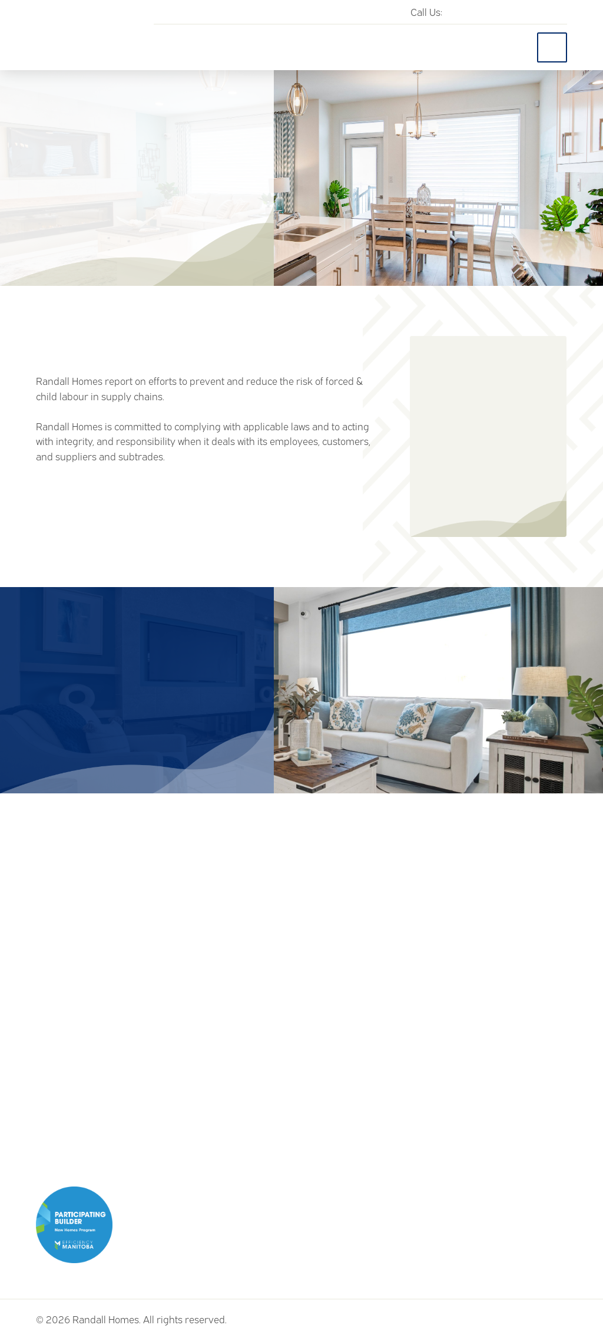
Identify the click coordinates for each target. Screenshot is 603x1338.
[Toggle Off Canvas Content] (552, 47)
